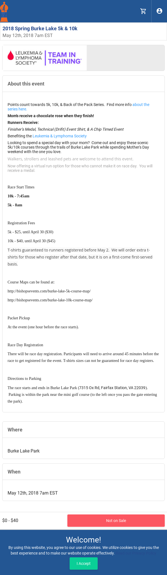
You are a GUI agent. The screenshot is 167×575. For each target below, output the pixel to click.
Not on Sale (116, 520)
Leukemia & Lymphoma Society (60, 136)
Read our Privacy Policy (136, 553)
